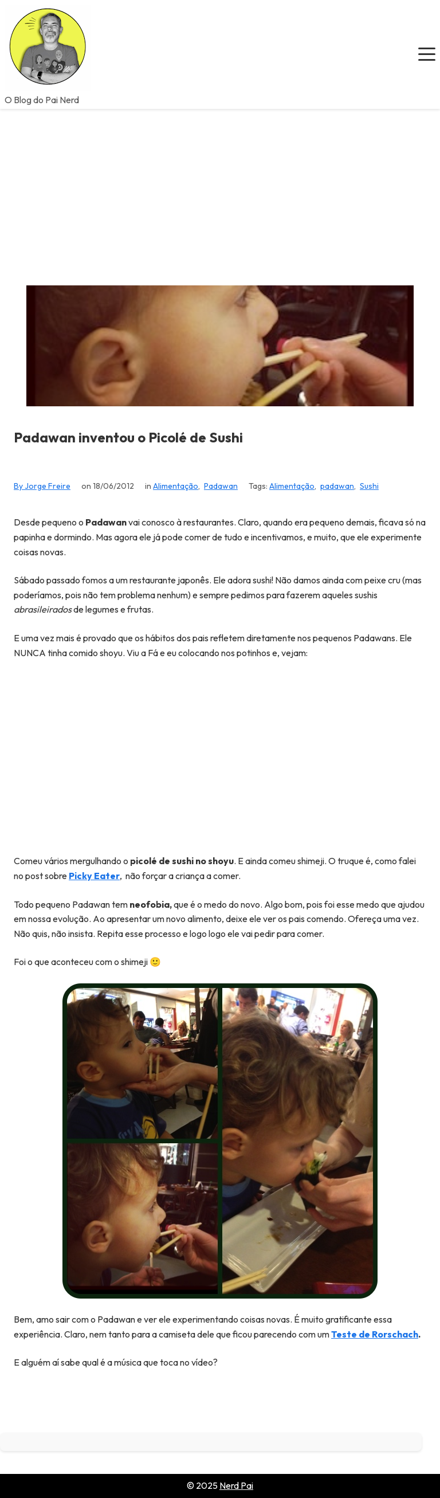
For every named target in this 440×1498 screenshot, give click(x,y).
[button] (426, 54)
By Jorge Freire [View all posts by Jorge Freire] (42, 486)
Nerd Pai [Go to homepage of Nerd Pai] (236, 1485)
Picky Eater (94, 875)
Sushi (369, 486)
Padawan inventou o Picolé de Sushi (128, 437)
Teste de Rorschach (374, 1334)
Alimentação (175, 486)
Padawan (221, 486)
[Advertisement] (220, 195)
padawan (337, 486)
